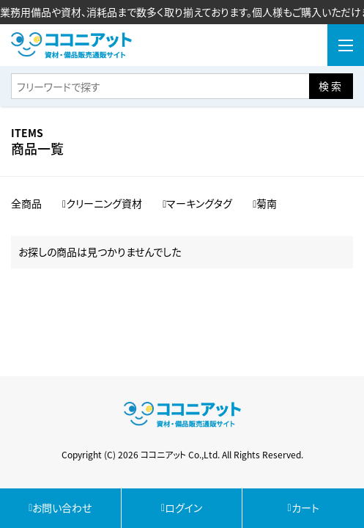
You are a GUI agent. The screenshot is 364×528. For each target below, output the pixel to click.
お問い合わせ (60, 507)
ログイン (181, 507)
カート (303, 507)
